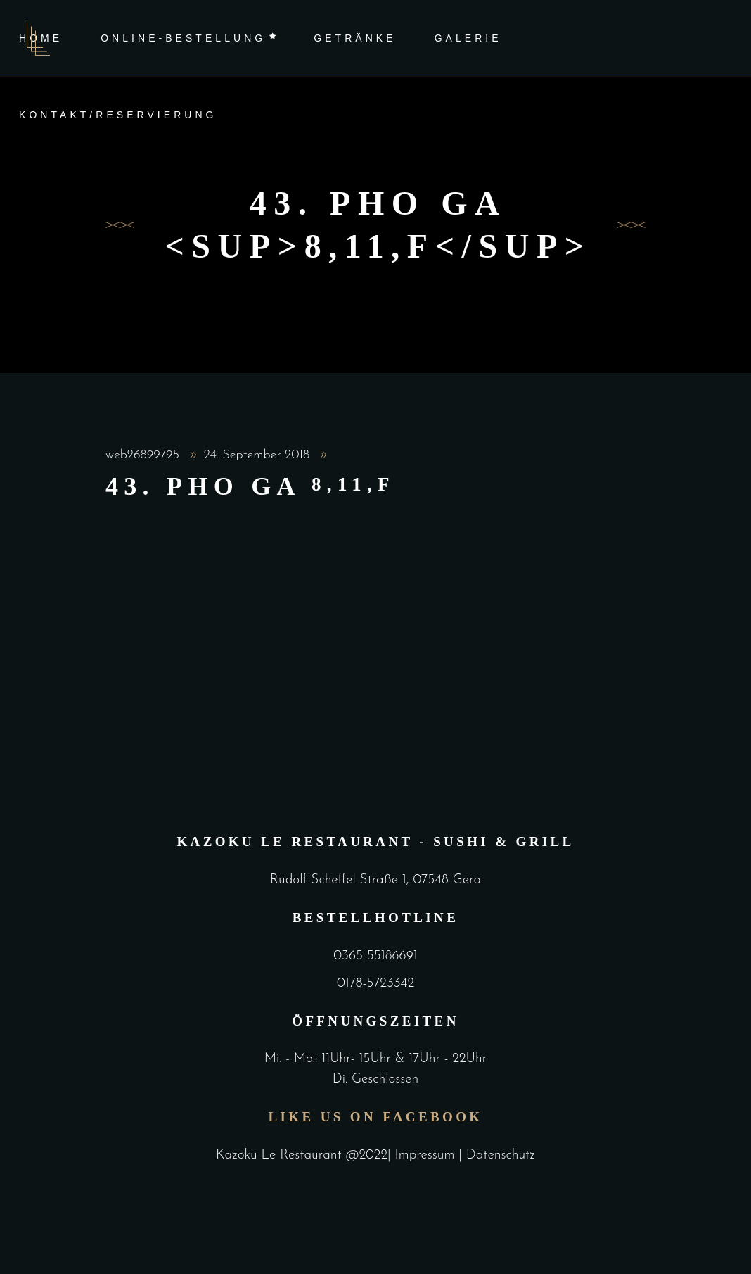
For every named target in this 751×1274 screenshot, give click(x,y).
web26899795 (144, 455)
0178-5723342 (375, 983)
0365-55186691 (375, 956)
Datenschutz (500, 1155)
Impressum (427, 1155)
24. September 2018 (259, 455)
